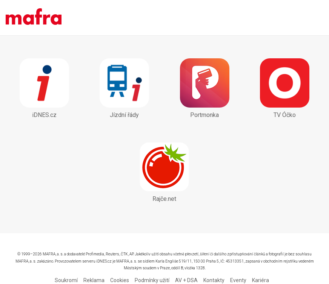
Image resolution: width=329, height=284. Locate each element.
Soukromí (66, 280)
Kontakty (213, 280)
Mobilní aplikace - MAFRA (33, 17)
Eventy (238, 280)
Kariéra (260, 280)
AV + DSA (186, 280)
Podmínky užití (152, 280)
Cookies (119, 280)
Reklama (94, 280)
